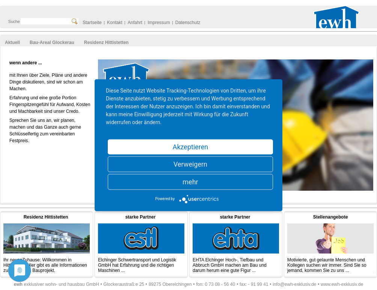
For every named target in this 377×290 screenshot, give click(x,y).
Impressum (159, 22)
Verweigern (190, 164)
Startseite (92, 22)
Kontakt (114, 22)
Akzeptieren (190, 146)
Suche (14, 21)
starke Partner (140, 217)
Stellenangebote (330, 217)
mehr (190, 181)
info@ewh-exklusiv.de (294, 284)
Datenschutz (188, 22)
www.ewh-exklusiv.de (342, 284)
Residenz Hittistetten (46, 217)
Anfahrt (135, 22)
